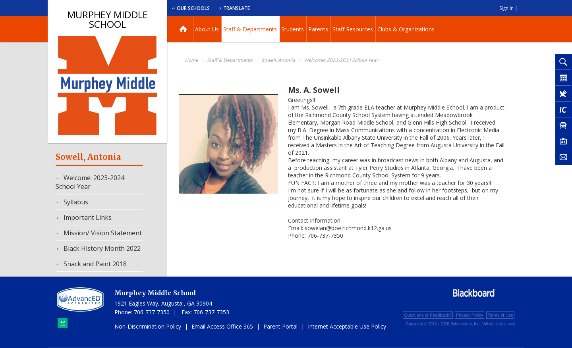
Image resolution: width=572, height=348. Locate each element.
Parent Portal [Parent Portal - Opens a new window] (280, 326)
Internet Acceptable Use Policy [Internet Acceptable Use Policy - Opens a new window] (347, 326)
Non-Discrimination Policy (147, 326)
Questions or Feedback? (428, 315)
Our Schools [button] (251, 8)
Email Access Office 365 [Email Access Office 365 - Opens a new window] (222, 326)
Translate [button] (296, 8)
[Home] (183, 29)
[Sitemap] (63, 323)
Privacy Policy (469, 315)
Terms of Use (500, 315)
